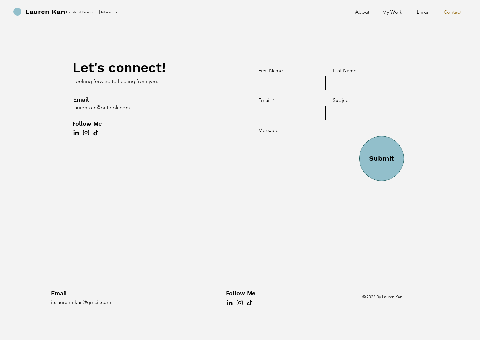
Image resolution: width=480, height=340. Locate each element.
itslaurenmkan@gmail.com (81, 302)
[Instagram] (86, 132)
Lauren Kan (45, 12)
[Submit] (381, 158)
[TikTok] (96, 132)
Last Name (345, 70)
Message (268, 130)
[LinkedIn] (76, 132)
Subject (341, 100)
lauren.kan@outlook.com (101, 107)
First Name (270, 70)
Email (264, 100)
